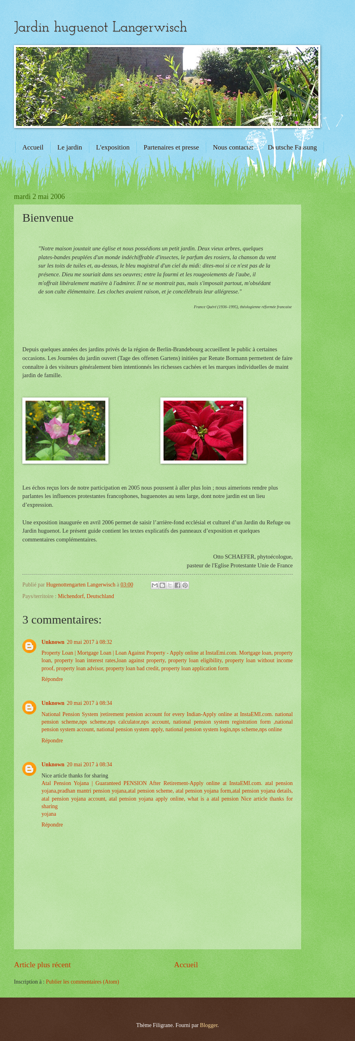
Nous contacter (233, 147)
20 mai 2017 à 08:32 (89, 642)
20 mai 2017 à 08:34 (89, 703)
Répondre (52, 679)
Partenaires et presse (171, 147)
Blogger (208, 1025)
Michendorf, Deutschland (86, 596)
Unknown (53, 642)
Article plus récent (42, 964)
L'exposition (113, 147)
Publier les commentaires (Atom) (82, 982)
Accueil (32, 147)
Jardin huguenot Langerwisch (100, 28)
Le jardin (69, 147)
